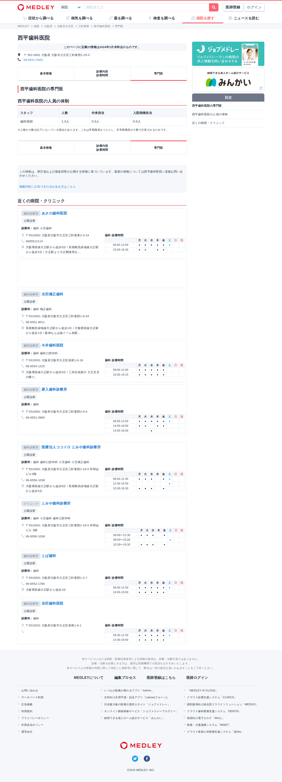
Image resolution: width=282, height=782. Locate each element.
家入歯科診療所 (54, 389)
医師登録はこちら (161, 678)
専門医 (158, 73)
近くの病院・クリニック (208, 123)
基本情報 (46, 73)
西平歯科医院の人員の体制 (210, 114)
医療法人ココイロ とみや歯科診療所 (71, 447)
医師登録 (233, 7)
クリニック (31, 503)
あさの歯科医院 (54, 213)
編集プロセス (125, 678)
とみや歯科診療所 (56, 503)
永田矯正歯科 (52, 294)
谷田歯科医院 (52, 603)
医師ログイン (197, 678)
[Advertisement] (103, 273)
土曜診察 (29, 220)
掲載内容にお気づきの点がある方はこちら (47, 186)
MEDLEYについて (89, 678)
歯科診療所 (31, 213)
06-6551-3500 (33, 59)
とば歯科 (49, 556)
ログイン (254, 7)
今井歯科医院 (52, 345)
